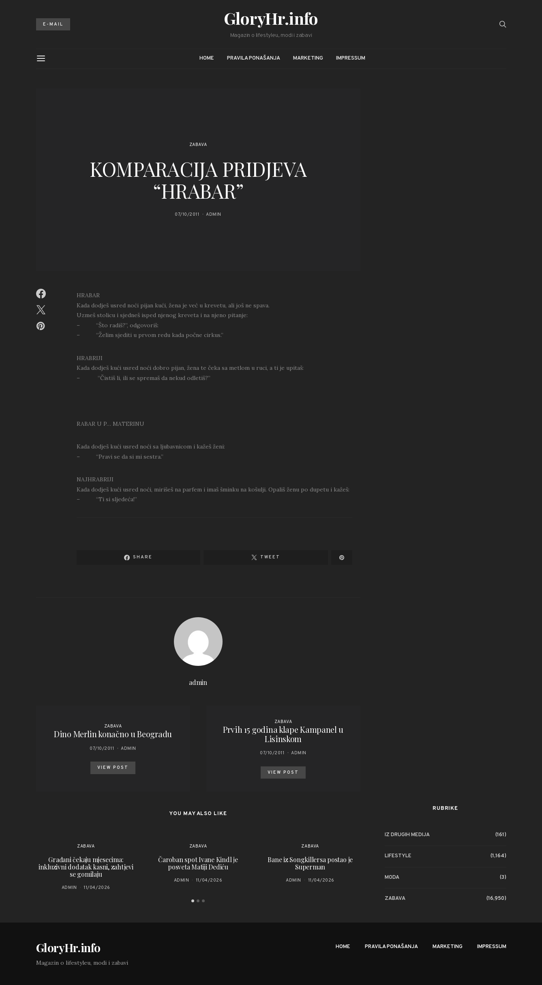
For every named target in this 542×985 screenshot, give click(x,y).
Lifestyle (398, 856)
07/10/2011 (187, 214)
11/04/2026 (97, 888)
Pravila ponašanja (253, 58)
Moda (392, 877)
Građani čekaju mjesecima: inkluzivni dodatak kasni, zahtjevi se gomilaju (86, 866)
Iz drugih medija (407, 835)
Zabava (198, 145)
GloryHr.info (271, 18)
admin (213, 214)
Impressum (350, 58)
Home (206, 58)
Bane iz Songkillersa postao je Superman (310, 863)
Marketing (308, 58)
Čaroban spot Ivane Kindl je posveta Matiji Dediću (198, 863)
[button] (192, 900)
